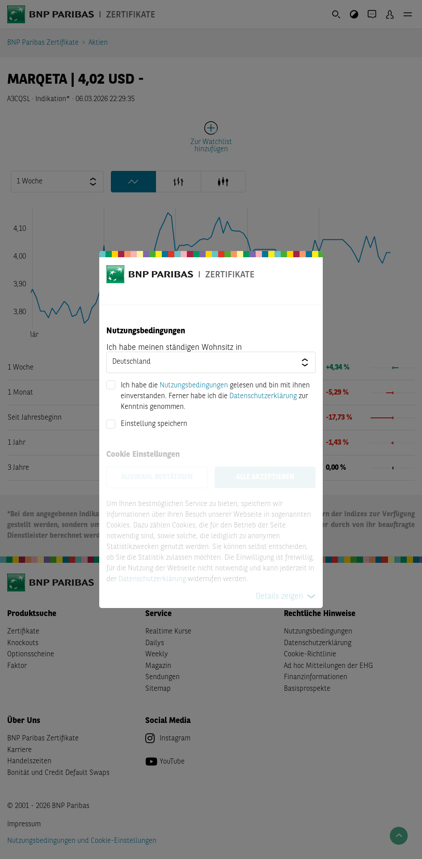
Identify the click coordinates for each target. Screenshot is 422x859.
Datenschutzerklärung (263, 396)
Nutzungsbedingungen (194, 385)
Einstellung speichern (154, 424)
